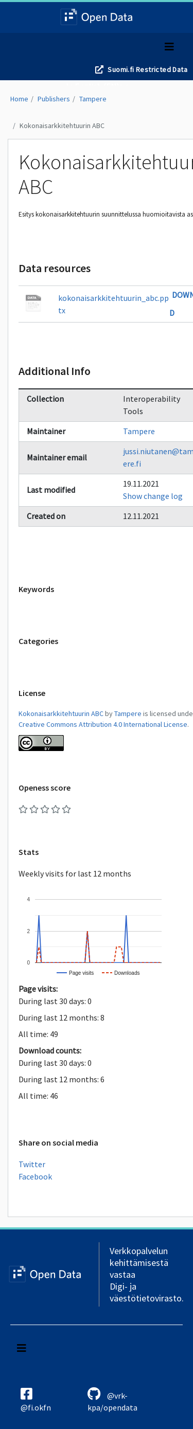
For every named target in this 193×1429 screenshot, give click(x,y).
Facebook (35, 1176)
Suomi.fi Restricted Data (147, 69)
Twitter (32, 1164)
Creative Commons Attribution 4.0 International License (103, 724)
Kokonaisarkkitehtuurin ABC (62, 125)
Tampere (93, 98)
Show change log (153, 496)
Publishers (54, 98)
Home (19, 98)
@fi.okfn (36, 1400)
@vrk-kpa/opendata (112, 1400)
